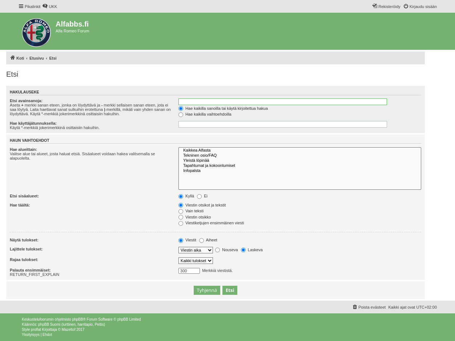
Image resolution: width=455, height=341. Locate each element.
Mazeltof (69, 330)
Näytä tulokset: (24, 240)
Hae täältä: (20, 205)
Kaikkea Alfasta (299, 150)
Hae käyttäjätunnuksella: (33, 123)
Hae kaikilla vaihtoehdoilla (204, 114)
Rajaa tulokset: (24, 259)
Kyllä (186, 196)
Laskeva (252, 250)
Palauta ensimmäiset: (30, 270)
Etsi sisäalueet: (24, 196)
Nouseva (226, 250)
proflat (36, 330)
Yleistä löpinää (299, 160)
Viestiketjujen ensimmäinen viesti (211, 223)
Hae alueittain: (23, 149)
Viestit (187, 240)
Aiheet (208, 240)
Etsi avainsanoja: (26, 101)
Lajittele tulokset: (26, 249)
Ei (202, 196)
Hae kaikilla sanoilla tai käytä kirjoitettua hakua (223, 108)
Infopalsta (299, 170)
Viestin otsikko (194, 217)
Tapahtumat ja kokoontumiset (299, 165)
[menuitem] (49, 6)
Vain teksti (191, 211)
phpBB (77, 319)
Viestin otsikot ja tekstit (202, 205)
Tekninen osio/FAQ (299, 155)
